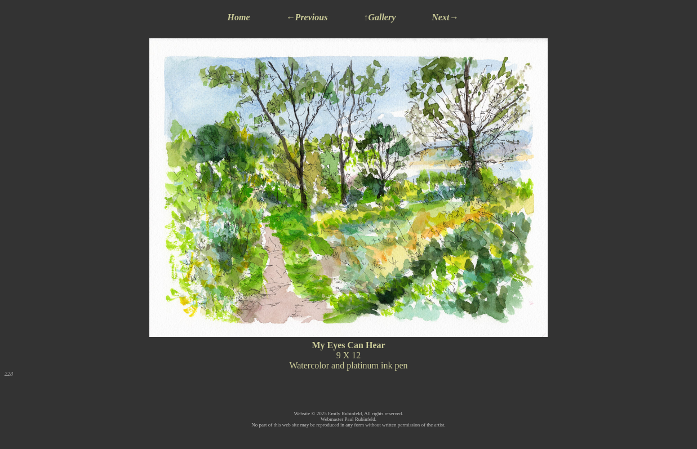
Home (239, 17)
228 (9, 374)
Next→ (445, 17)
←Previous (307, 17)
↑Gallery (379, 17)
